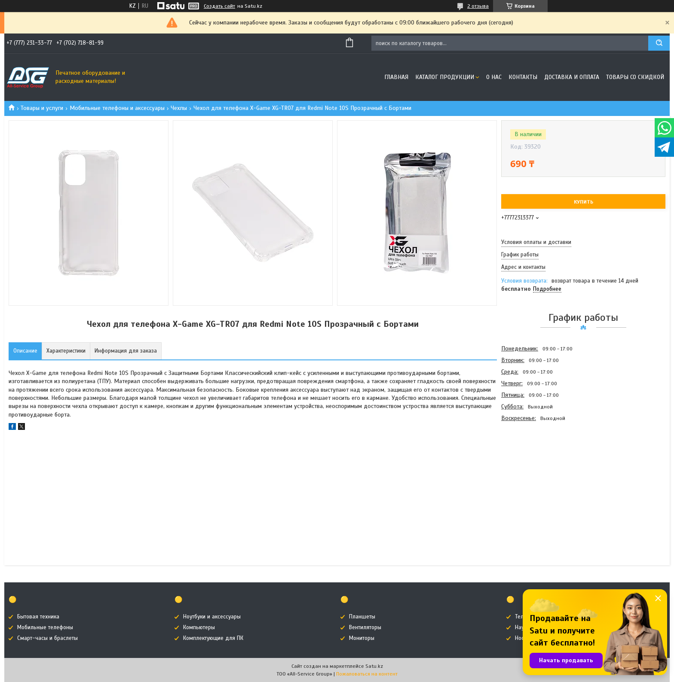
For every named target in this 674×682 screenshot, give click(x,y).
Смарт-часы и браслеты (47, 638)
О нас (494, 77)
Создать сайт (219, 6)
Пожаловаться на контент (367, 674)
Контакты (523, 77)
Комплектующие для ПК (213, 638)
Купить (583, 202)
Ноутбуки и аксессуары (212, 616)
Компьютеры (199, 627)
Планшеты (362, 616)
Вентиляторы (365, 627)
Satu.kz (374, 666)
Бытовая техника (38, 616)
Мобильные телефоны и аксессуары (117, 108)
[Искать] (659, 43)
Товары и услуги (42, 108)
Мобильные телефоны (45, 627)
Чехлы (179, 108)
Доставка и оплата (571, 77)
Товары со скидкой (635, 77)
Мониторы (361, 638)
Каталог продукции (444, 77)
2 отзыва (478, 6)
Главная (396, 77)
